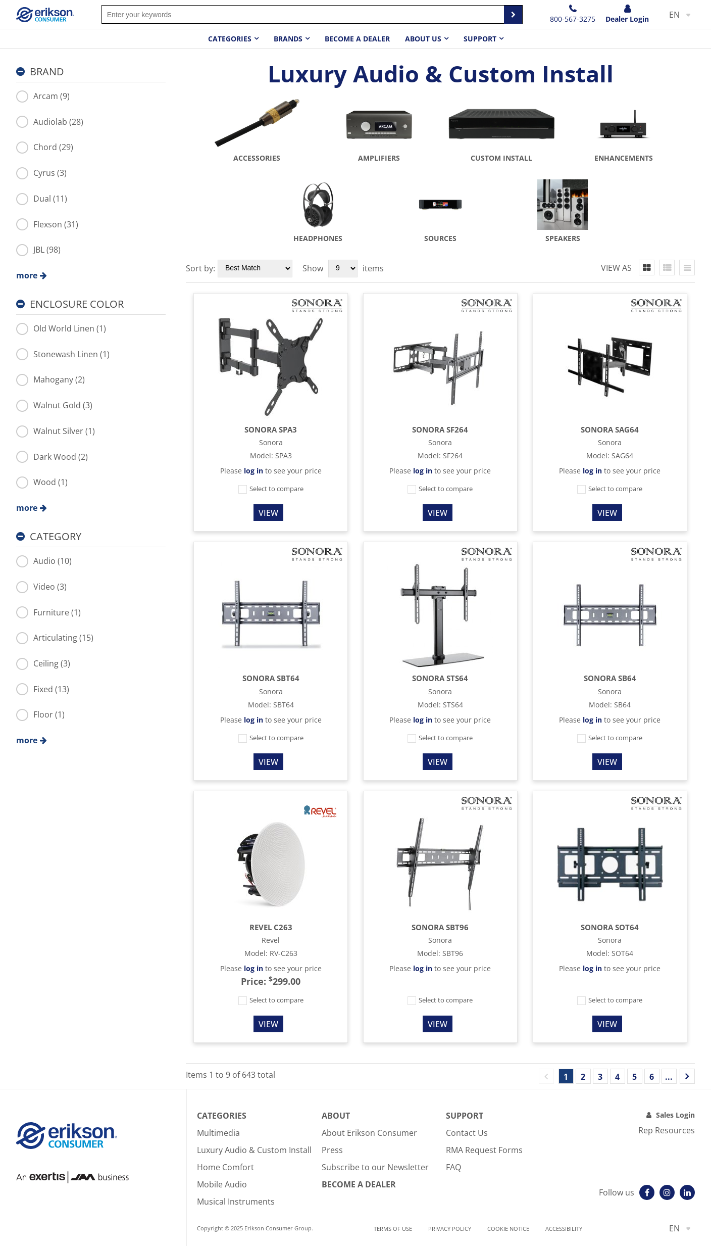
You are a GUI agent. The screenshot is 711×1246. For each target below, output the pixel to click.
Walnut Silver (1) (55, 431)
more (26, 275)
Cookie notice (508, 1228)
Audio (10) (44, 560)
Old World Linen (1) (61, 328)
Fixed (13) (42, 689)
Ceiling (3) (43, 663)
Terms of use (393, 1228)
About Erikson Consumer (369, 1132)
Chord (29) (44, 147)
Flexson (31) (47, 224)
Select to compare (270, 488)
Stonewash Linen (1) (63, 354)
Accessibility (563, 1228)
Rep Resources (666, 1130)
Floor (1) (40, 714)
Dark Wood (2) (52, 456)
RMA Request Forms (484, 1150)
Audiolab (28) (49, 121)
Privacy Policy (449, 1228)
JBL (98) (38, 249)
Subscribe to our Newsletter (375, 1167)
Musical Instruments (236, 1201)
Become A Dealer (359, 1184)
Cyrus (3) (41, 172)
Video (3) (41, 586)
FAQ (453, 1167)
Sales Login (675, 1115)
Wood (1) (42, 482)
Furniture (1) (48, 612)
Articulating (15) (54, 637)
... (669, 1076)
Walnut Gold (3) (54, 405)
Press (332, 1150)
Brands (288, 38)
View (268, 512)
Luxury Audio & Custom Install (254, 1150)
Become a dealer (357, 38)
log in (253, 470)
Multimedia (218, 1132)
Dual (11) (41, 198)
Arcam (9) (43, 96)
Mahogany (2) (50, 379)
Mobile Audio (222, 1184)
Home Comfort (225, 1167)
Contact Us (467, 1132)
